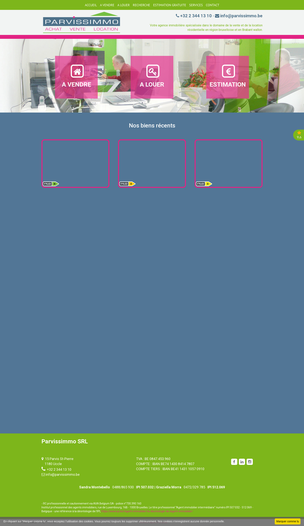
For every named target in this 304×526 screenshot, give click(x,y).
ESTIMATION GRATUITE (169, 5)
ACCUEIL (91, 5)
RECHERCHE (141, 5)
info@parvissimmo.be (63, 474)
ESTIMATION (228, 76)
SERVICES (196, 5)
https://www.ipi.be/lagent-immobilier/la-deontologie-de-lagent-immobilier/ (147, 511)
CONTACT (212, 5)
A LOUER (123, 5)
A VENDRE (107, 5)
